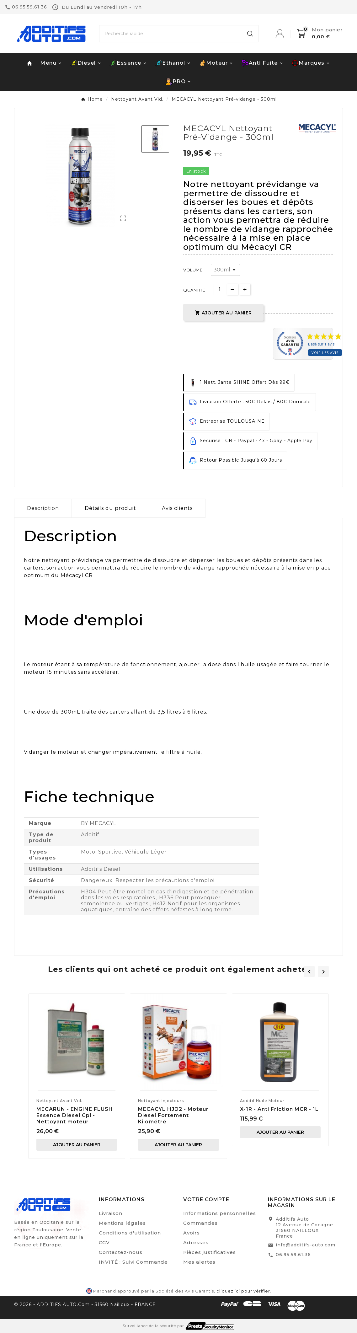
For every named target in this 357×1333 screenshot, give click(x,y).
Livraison (110, 1213)
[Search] (250, 33)
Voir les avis (325, 352)
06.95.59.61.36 (293, 1254)
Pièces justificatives (209, 1252)
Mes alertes (199, 1262)
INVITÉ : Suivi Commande (133, 1262)
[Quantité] (219, 289)
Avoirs (191, 1233)
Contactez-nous (120, 1252)
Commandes (200, 1223)
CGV (104, 1242)
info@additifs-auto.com (305, 1245)
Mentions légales (122, 1223)
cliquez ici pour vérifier (243, 1291)
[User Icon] (286, 33)
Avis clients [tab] (177, 508)
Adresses (196, 1242)
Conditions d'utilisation (130, 1233)
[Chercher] (170, 33)
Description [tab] (43, 508)
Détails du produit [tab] (110, 508)
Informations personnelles (219, 1213)
